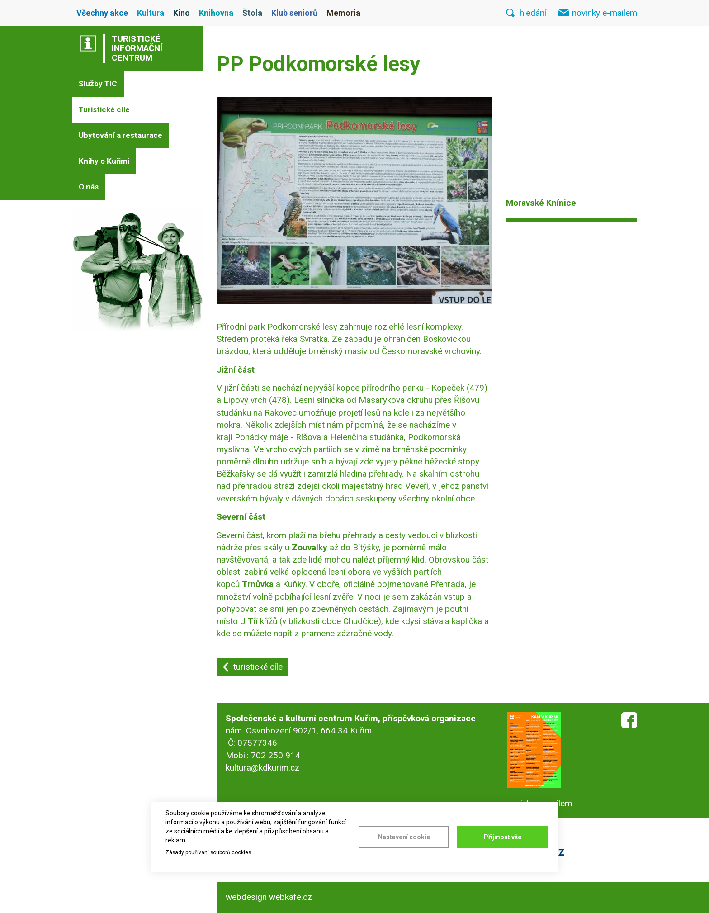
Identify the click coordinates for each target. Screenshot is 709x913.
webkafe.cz (290, 897)
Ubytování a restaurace (120, 135)
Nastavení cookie (404, 837)
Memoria (343, 13)
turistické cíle (258, 667)
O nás (89, 186)
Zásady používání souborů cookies (208, 852)
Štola (252, 13)
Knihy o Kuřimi (104, 161)
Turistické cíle (104, 109)
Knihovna (216, 13)
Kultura (150, 13)
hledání (533, 13)
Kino (181, 13)
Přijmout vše (502, 837)
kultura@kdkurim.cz (262, 767)
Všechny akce (102, 13)
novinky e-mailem (604, 13)
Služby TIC (98, 83)
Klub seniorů (294, 13)
